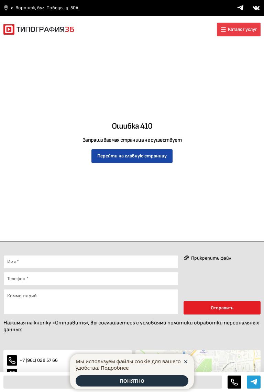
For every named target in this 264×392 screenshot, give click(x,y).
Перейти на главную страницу (132, 156)
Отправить (222, 308)
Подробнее (115, 367)
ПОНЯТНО (132, 381)
